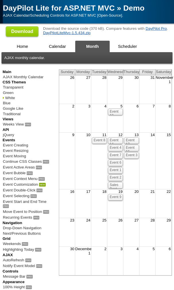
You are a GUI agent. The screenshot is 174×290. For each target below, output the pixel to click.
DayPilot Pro (156, 28)
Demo (133, 8)
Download (22, 31)
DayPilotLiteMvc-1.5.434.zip (66, 33)
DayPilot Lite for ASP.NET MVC (59, 8)
